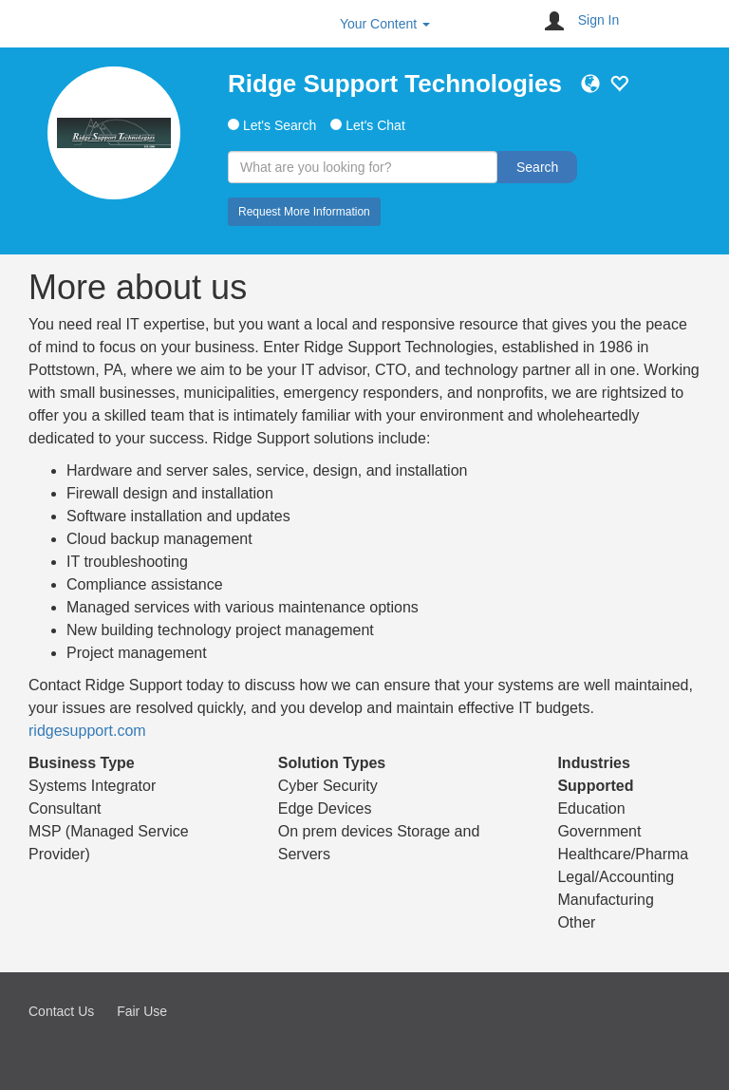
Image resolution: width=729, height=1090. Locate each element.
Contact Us (61, 1011)
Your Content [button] (385, 23)
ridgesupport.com (87, 731)
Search (537, 167)
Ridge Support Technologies (395, 83)
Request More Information (304, 211)
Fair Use (142, 1011)
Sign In (599, 20)
